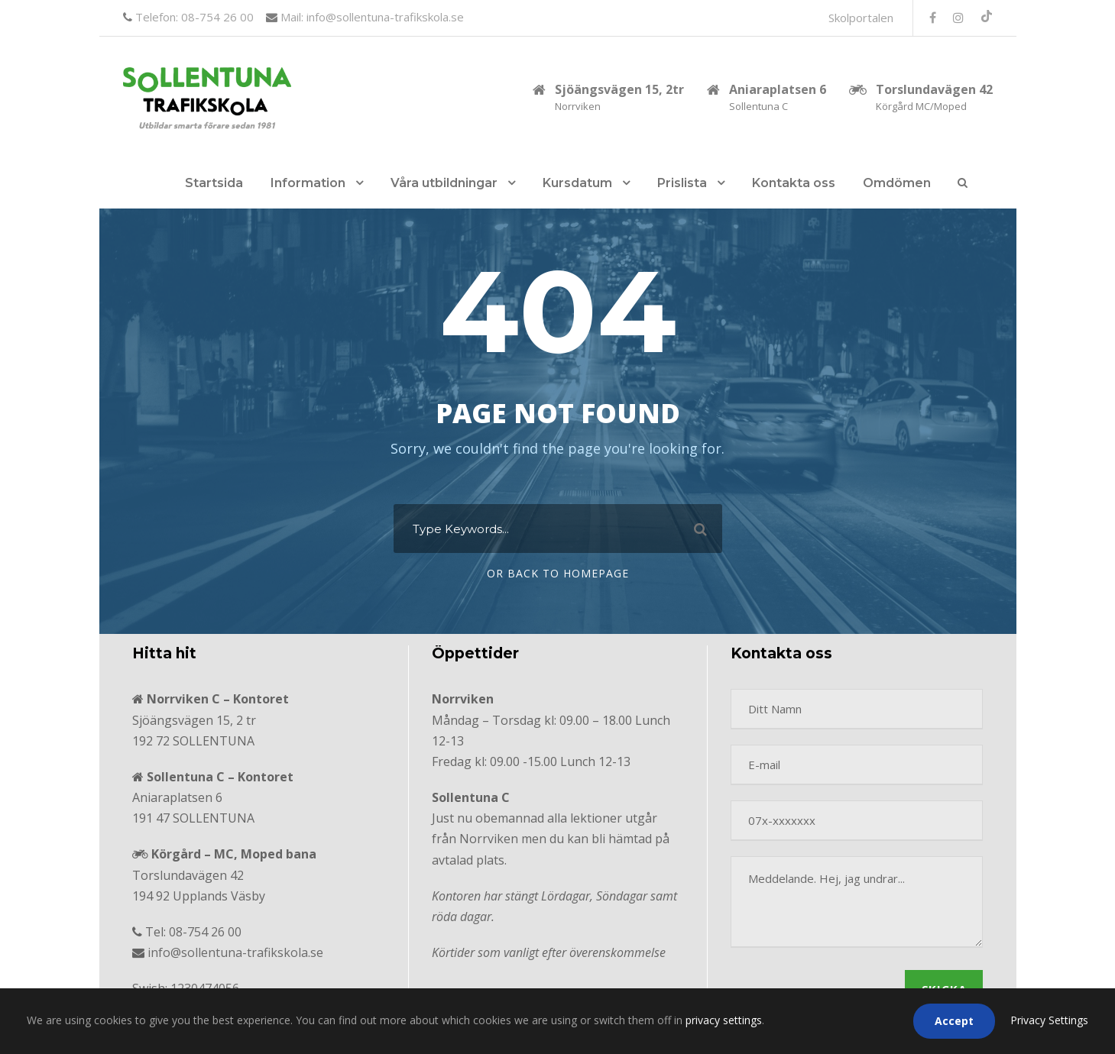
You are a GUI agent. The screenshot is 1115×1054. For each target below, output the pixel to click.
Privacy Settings (1049, 1020)
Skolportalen (860, 17)
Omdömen (897, 183)
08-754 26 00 (205, 931)
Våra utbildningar (444, 183)
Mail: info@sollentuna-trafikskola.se (370, 16)
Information (308, 183)
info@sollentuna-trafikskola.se (235, 952)
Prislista (682, 183)
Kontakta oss (793, 183)
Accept (954, 1021)
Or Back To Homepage (558, 573)
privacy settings (724, 1020)
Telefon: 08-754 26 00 (193, 16)
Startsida (214, 183)
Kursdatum (577, 183)
